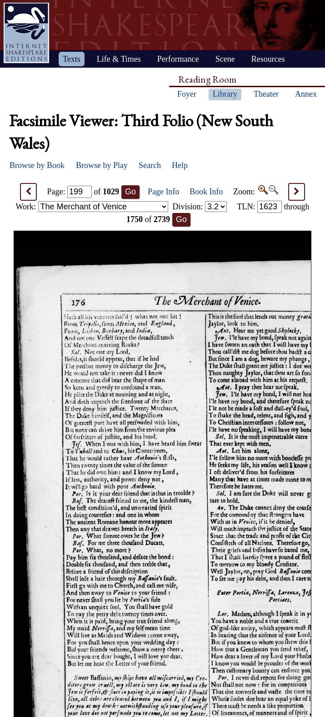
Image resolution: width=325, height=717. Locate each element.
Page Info (163, 191)
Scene (225, 59)
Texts (71, 59)
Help (180, 165)
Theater (266, 94)
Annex (306, 94)
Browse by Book (37, 165)
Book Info (206, 191)
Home (26, 33)
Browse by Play (102, 165)
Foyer (186, 94)
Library (225, 94)
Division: (199, 206)
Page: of (83, 191)
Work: (92, 206)
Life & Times (119, 59)
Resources (268, 59)
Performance (178, 59)
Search (150, 165)
